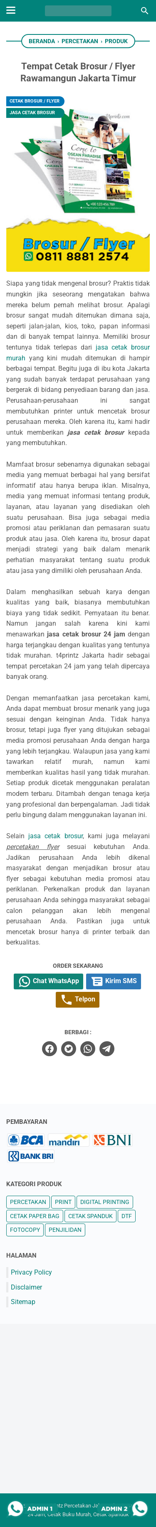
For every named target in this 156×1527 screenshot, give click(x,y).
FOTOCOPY (25, 1229)
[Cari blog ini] (145, 11)
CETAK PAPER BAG (34, 1216)
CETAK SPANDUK (90, 1216)
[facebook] (49, 1048)
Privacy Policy (31, 1272)
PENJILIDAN (65, 1229)
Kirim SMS (113, 981)
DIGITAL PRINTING (104, 1202)
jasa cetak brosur (55, 836)
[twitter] (68, 1048)
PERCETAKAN (28, 1202)
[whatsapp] (87, 1048)
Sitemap (23, 1302)
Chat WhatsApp (48, 981)
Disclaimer (26, 1287)
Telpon (77, 999)
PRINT (63, 1202)
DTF (126, 1216)
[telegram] (106, 1048)
